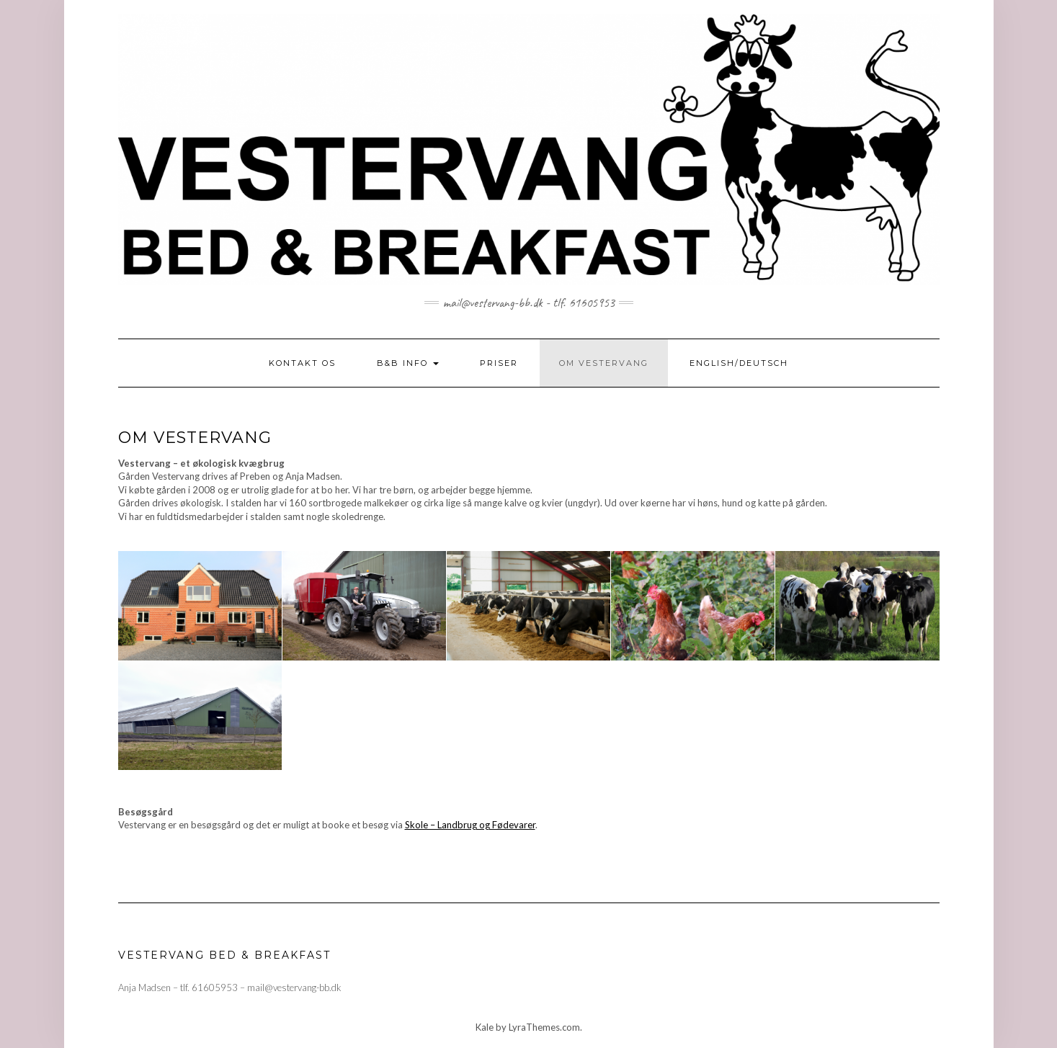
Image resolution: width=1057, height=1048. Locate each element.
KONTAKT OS (302, 363)
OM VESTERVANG (603, 363)
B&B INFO (408, 363)
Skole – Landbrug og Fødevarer (470, 824)
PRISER (499, 363)
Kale (485, 1027)
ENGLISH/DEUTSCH (739, 363)
